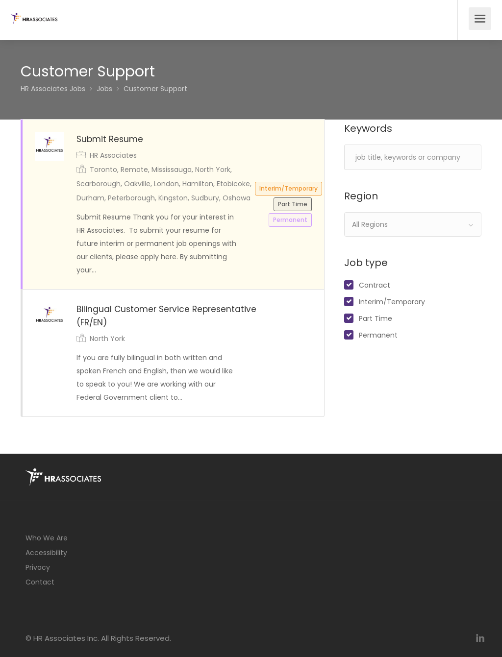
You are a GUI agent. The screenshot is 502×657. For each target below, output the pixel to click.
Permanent (378, 335)
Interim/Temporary (392, 301)
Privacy (37, 567)
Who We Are (46, 538)
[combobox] (412, 224)
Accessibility (46, 553)
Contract (374, 285)
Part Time (375, 318)
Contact (39, 582)
